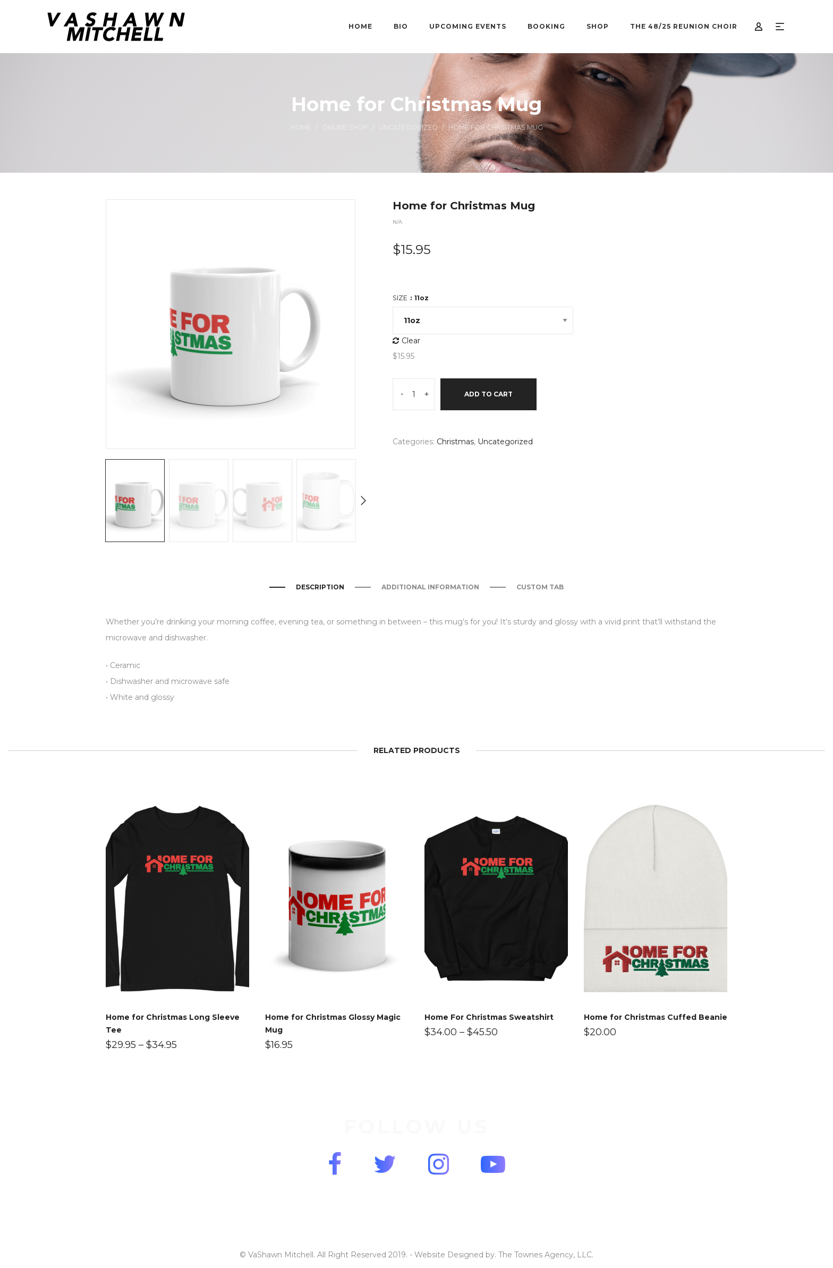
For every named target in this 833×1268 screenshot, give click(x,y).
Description (320, 587)
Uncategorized (408, 127)
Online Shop (345, 127)
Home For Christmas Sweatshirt (489, 1017)
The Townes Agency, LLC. (545, 1254)
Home (301, 127)
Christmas (455, 441)
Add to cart (488, 394)
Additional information (430, 587)
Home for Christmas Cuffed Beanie (655, 1017)
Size (411, 298)
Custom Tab (540, 587)
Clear (411, 340)
